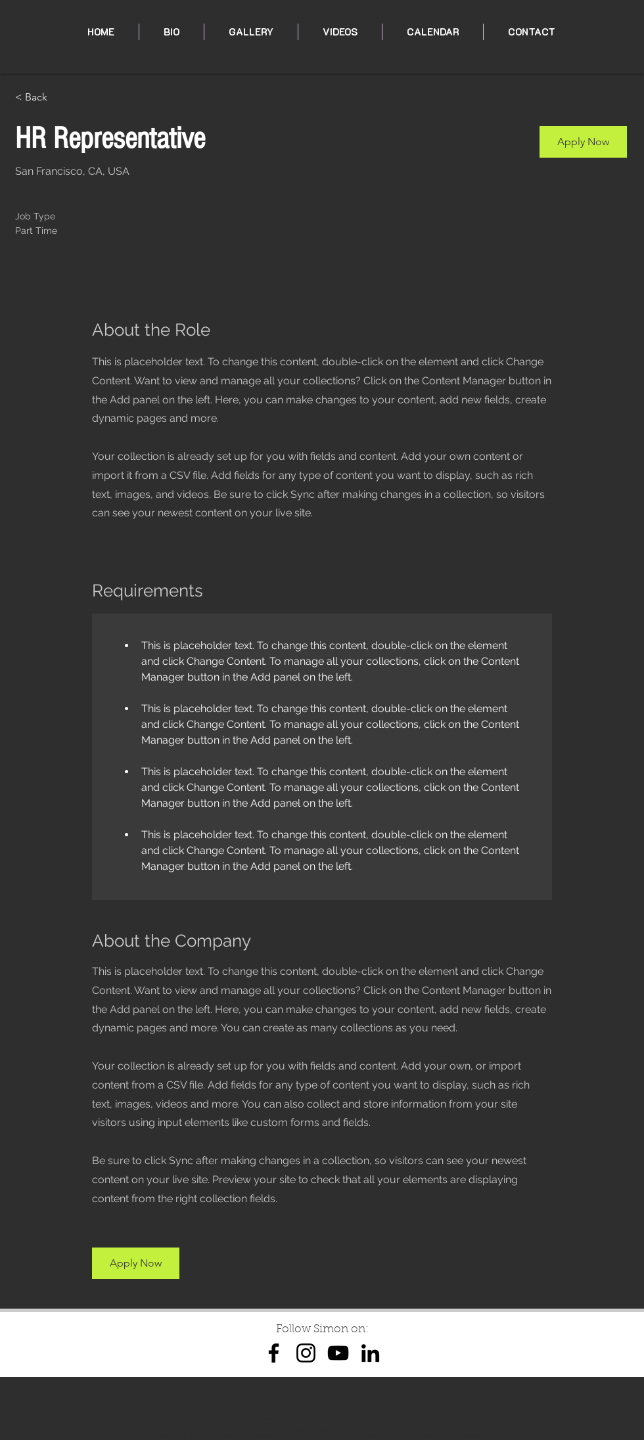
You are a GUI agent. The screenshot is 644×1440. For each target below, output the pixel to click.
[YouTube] (338, 1353)
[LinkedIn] (370, 1353)
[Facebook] (274, 1353)
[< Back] (61, 97)
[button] (583, 142)
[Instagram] (306, 1353)
